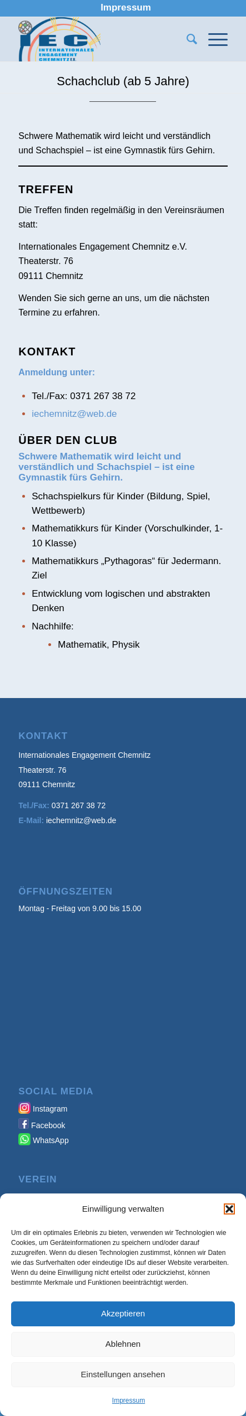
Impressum (128, 1400)
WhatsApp (51, 1140)
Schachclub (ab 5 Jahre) (123, 81)
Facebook (48, 1125)
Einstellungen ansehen (123, 1374)
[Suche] (186, 39)
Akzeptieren (123, 1313)
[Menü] (212, 39)
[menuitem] (126, 8)
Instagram (50, 1108)
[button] (229, 1209)
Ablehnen (123, 1343)
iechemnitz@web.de (74, 414)
